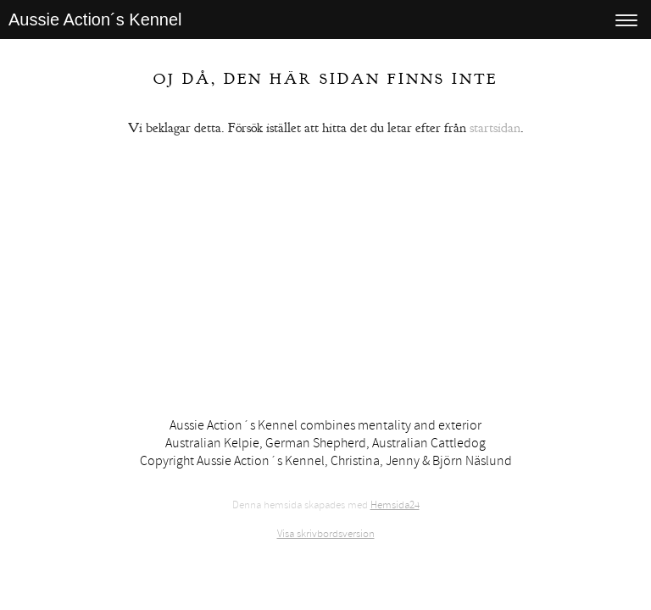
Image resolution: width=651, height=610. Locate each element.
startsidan (495, 127)
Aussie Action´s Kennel (95, 19)
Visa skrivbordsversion (326, 534)
